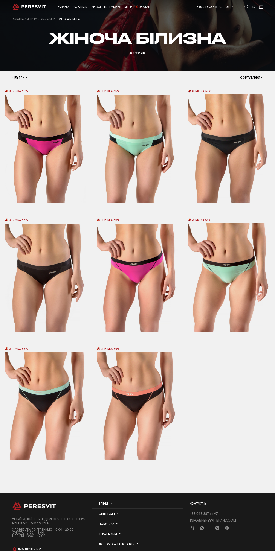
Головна (18, 18)
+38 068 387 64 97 (210, 6)
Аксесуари (48, 18)
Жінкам (32, 18)
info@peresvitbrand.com (213, 520)
